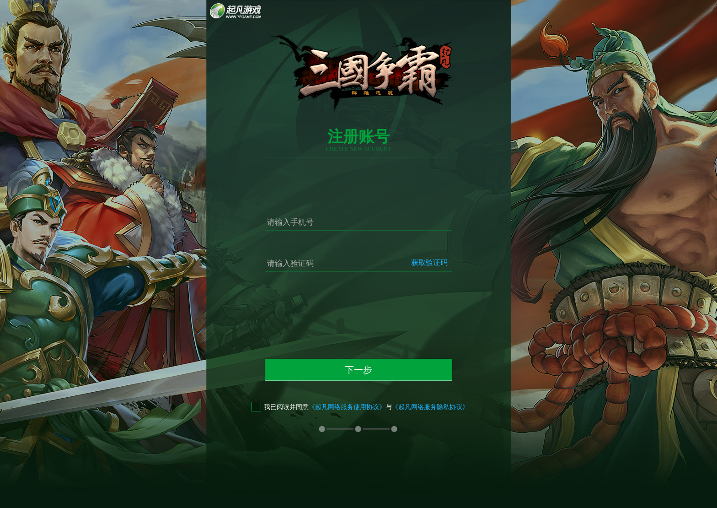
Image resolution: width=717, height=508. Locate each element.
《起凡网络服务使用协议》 (347, 407)
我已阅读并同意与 (360, 407)
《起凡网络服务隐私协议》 (430, 407)
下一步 (358, 370)
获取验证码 (429, 262)
